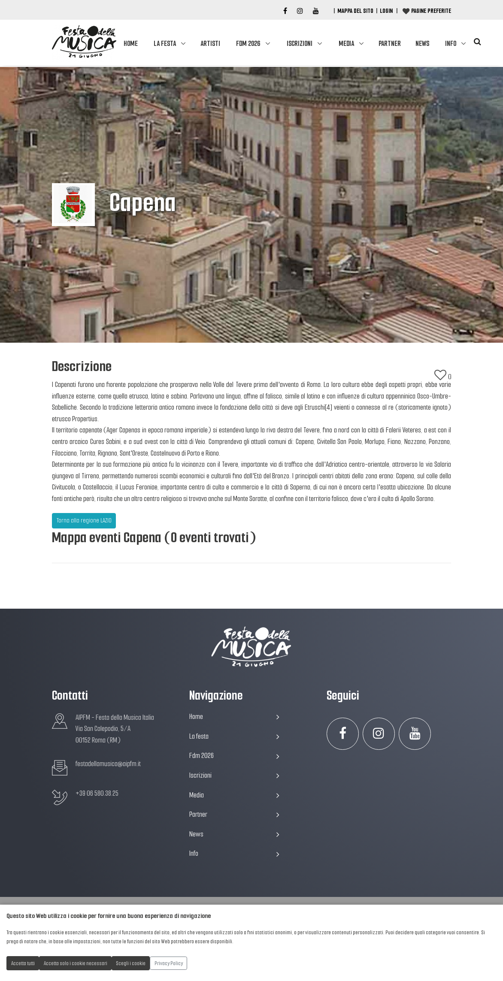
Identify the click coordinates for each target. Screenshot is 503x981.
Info (450, 43)
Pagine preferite (431, 10)
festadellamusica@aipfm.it (108, 764)
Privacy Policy (169, 963)
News (422, 43)
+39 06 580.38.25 (97, 793)
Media (346, 43)
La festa (165, 43)
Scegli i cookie (130, 963)
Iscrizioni (299, 43)
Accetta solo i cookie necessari (75, 963)
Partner (390, 43)
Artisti (210, 43)
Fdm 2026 (248, 43)
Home (131, 43)
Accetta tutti (23, 963)
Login (386, 10)
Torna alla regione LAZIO (84, 520)
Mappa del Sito (355, 10)
